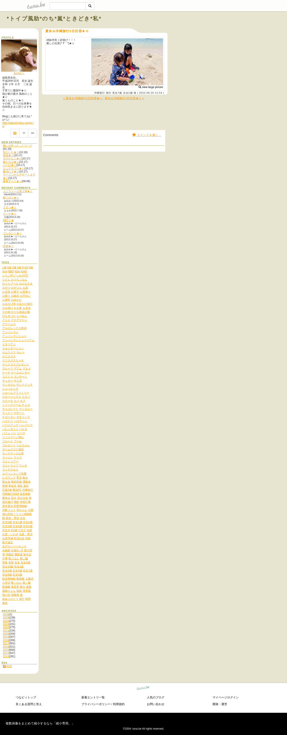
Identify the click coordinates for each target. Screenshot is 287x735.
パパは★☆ (9, 165)
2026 (6, 614)
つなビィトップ (26, 697)
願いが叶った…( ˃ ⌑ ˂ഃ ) (17, 145)
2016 (6, 646)
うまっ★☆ (9, 207)
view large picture (151, 87)
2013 (6, 656)
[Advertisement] (229, 29)
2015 (6, 649)
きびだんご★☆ (12, 158)
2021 (6, 630)
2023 (6, 624)
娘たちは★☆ (11, 161)
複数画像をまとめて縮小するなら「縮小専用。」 (40, 723)
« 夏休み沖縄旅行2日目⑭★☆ (83, 98)
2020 (6, 633)
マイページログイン (226, 697)
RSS (7, 666)
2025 (6, 617)
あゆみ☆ (19, 73)
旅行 (108, 92)
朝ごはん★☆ (11, 197)
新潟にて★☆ (11, 171)
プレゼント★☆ (12, 233)
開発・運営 (220, 704)
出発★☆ (8, 246)
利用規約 (119, 704)
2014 (6, 653)
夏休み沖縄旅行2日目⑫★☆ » (124, 98)
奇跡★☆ (8, 155)
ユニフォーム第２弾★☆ (18, 191)
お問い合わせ (155, 704)
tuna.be (143, 688)
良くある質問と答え (29, 704)
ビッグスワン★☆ (13, 168)
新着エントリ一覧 (93, 697)
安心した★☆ (11, 152)
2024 (6, 620)
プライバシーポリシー (96, 704)
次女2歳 (128, 92)
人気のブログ (155, 697)
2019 (6, 636)
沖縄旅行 (99, 92)
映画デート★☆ (12, 181)
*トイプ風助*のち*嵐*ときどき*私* (54, 18)
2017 (6, 643)
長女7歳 (117, 92)
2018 (6, 640)
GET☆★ (8, 220)
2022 (6, 627)
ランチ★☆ (9, 213)
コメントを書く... (147, 135)
